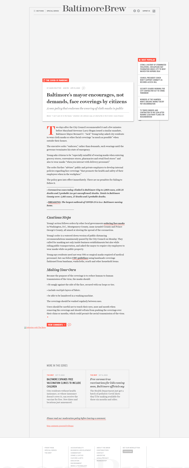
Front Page (49, 429)
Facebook (134, 10)
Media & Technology (79, 448)
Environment (76, 445)
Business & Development (81, 432)
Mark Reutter (55, 88)
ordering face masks (114, 223)
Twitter (138, 10)
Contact (100, 435)
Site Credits (127, 457)
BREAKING (54, 202)
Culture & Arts (77, 440)
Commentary (76, 435)
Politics (74, 453)
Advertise (101, 437)
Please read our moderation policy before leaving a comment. (76, 400)
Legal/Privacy (103, 440)
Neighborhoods (77, 450)
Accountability (77, 429)
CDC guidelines (80, 257)
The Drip (50, 346)
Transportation (77, 458)
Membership (102, 442)
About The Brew (103, 429)
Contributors (103, 432)
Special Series (51, 432)
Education (75, 442)
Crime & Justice (77, 437)
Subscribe (127, 433)
